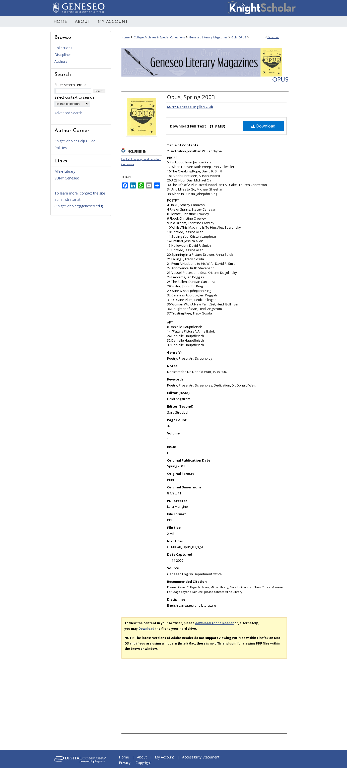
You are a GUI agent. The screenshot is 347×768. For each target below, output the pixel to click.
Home (125, 37)
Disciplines (63, 54)
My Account (164, 757)
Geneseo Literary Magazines (208, 37)
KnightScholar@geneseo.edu (78, 206)
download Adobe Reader (214, 623)
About (142, 757)
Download (263, 126)
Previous (273, 37)
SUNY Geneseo (66, 178)
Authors (60, 61)
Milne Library (64, 171)
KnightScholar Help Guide (74, 141)
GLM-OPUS (238, 37)
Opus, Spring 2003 (191, 97)
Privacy (124, 762)
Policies (60, 147)
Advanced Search (68, 112)
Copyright (143, 762)
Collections (63, 47)
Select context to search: (74, 97)
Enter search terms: (70, 84)
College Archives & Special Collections (159, 37)
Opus (280, 80)
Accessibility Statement (201, 757)
